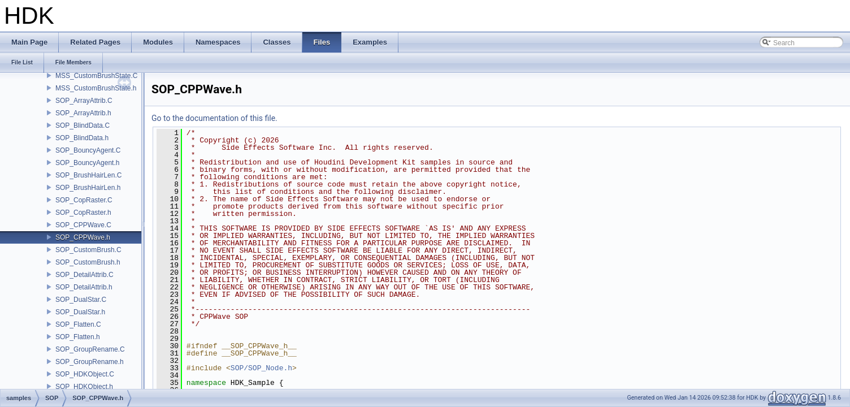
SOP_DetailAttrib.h (83, 287)
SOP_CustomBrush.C (88, 250)
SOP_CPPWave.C (83, 225)
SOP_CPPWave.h (82, 237)
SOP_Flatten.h (77, 337)
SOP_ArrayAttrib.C (83, 101)
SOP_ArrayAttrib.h (83, 113)
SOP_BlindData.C (82, 125)
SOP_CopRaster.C (83, 200)
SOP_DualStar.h (80, 312)
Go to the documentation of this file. (214, 118)
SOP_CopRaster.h (83, 213)
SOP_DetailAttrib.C (84, 275)
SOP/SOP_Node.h (261, 368)
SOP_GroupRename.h (89, 362)
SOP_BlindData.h (82, 138)
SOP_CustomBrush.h (87, 262)
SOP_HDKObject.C (84, 374)
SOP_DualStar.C (80, 300)
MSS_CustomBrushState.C (96, 76)
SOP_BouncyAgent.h (87, 163)
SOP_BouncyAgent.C (87, 150)
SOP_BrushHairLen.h (87, 188)
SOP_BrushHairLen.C (88, 175)
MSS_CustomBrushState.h (95, 88)
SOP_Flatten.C (78, 324)
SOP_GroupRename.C (90, 349)
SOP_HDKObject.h (84, 387)
